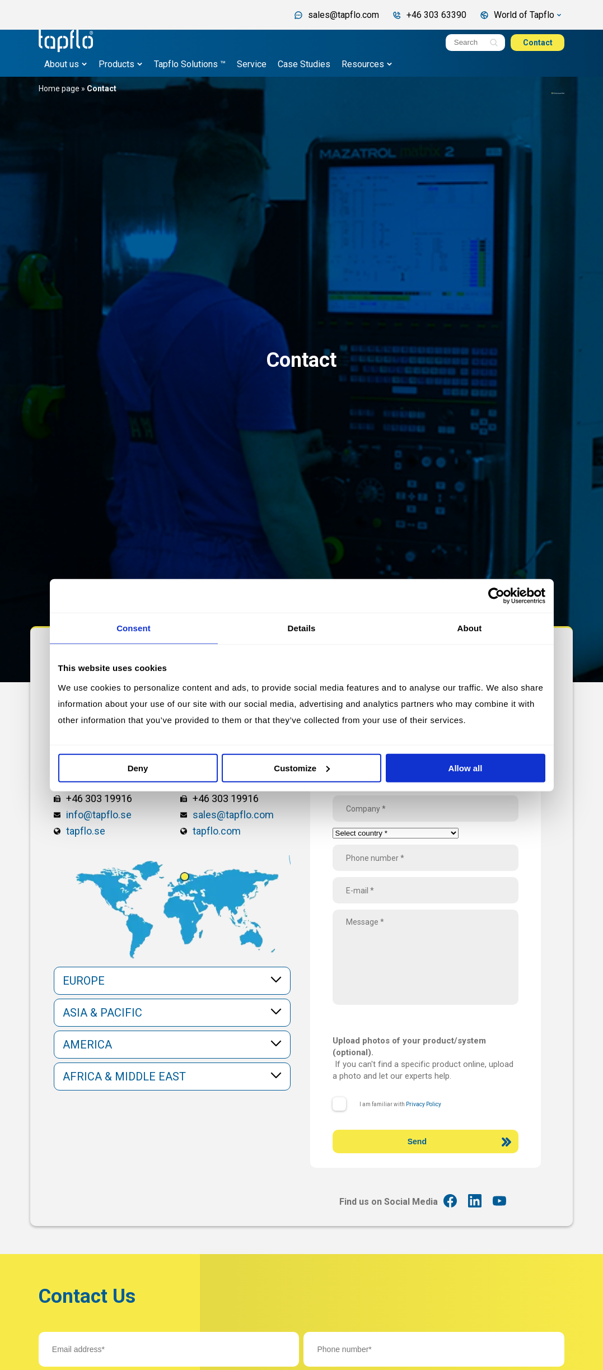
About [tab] (469, 628)
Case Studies (304, 64)
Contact (538, 42)
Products (116, 64)
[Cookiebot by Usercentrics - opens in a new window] (496, 596)
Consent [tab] (133, 628)
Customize (302, 767)
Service (252, 64)
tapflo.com (217, 831)
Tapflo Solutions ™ (190, 64)
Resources (363, 64)
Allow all (465, 767)
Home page (59, 88)
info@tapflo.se (99, 815)
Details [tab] (302, 628)
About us (61, 64)
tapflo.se (85, 831)
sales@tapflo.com (233, 815)
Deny (138, 767)
